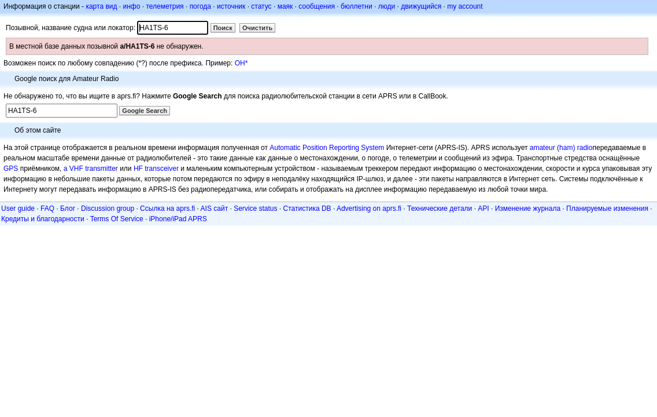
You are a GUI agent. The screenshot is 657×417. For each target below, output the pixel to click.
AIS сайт (214, 208)
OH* (241, 63)
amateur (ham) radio (561, 148)
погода (200, 6)
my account (464, 6)
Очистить (257, 27)
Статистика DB (307, 208)
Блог (67, 208)
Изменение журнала (527, 208)
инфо (131, 6)
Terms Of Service (116, 219)
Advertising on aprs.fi (369, 208)
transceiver (162, 168)
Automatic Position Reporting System (327, 148)
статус (261, 6)
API (483, 208)
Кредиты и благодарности (42, 219)
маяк (285, 6)
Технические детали (439, 208)
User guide (18, 208)
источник (231, 6)
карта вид (101, 6)
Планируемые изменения (607, 208)
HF (138, 168)
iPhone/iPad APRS (178, 219)
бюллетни (356, 6)
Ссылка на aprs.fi (167, 208)
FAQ (47, 208)
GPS (10, 168)
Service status (255, 208)
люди (386, 6)
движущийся (421, 6)
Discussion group (107, 208)
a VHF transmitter (91, 168)
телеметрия (164, 6)
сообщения (316, 6)
